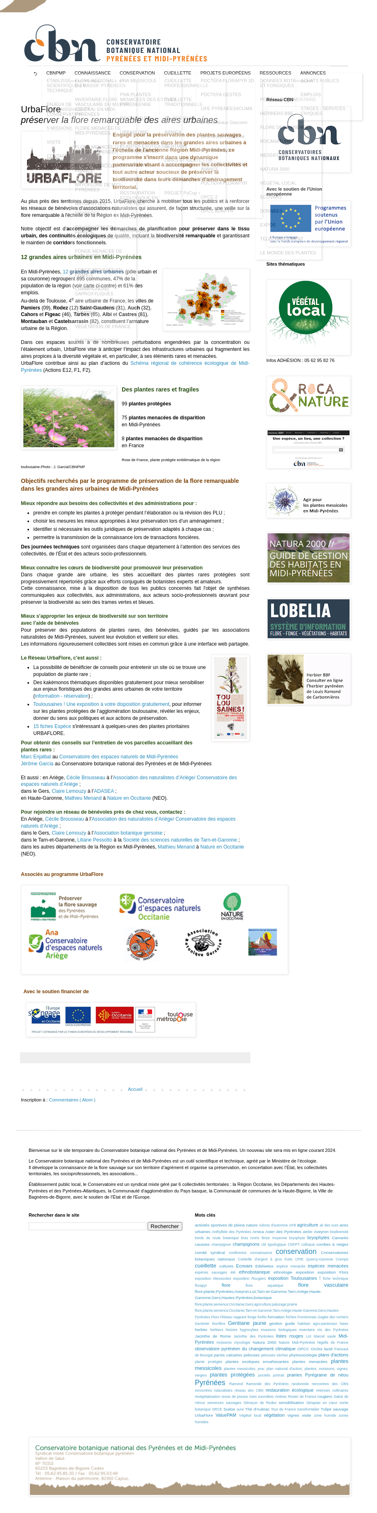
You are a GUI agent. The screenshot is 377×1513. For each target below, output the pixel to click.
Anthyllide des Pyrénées (231, 1232)
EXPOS (268, 230)
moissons (224, 1342)
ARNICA (173, 138)
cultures (226, 1266)
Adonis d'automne (273, 1225)
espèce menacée (290, 1266)
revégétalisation (207, 1397)
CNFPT (294, 1244)
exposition (305, 1272)
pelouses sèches (274, 1355)
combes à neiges (332, 1244)
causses (202, 1244)
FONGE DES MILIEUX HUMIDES (98, 316)
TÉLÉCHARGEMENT (282, 244)
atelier (308, 1232)
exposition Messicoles (213, 1278)
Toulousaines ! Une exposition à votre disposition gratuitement (101, 704)
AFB (292, 1225)
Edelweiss (264, 1266)
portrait (278, 1375)
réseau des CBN (249, 1390)
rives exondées (261, 1397)
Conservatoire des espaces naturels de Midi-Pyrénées (118, 757)
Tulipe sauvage (334, 1409)
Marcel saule (325, 1336)
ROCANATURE (135, 124)
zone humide (325, 1415)
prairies (294, 1374)
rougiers (325, 1396)
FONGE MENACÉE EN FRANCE (98, 278)
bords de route (208, 1238)
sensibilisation (291, 1402)
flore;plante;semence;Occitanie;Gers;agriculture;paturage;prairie (246, 1304)
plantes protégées (232, 1375)
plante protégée (209, 1362)
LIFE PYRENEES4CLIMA (226, 114)
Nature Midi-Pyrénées (297, 1342)
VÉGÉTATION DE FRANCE (103, 332)
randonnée (300, 1384)
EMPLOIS (311, 100)
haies (344, 1324)
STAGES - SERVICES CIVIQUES (323, 117)
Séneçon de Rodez (260, 1403)
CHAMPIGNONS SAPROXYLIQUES (94, 297)
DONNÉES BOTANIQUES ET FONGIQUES (286, 89)
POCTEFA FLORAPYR (224, 189)
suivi (240, 1409)
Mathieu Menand (83, 798)
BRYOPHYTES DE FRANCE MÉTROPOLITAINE (94, 238)
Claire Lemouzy (69, 791)
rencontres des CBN (330, 1384)
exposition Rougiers (249, 1278)
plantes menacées (309, 1361)
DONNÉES (271, 216)
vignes (294, 1415)
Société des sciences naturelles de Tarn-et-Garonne (180, 840)
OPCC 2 (209, 202)
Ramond (236, 1384)
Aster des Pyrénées (284, 1231)
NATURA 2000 (134, 222)
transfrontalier (308, 1409)
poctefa (264, 1375)
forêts (262, 1317)
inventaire (307, 1330)
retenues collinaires (332, 1390)
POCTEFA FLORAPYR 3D (227, 86)
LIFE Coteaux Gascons (224, 128)
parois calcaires (228, 1355)
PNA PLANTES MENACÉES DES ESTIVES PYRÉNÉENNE (148, 105)
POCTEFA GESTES (221, 100)
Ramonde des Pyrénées (267, 1384)
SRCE (217, 1409)
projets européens (225, 73)
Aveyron (321, 1231)
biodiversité (339, 1232)
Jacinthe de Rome (213, 1336)
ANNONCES (313, 73)
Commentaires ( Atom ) (72, 1099)
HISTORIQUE (134, 236)
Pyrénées (210, 1383)
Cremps (342, 1259)
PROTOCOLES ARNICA (188, 184)
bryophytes (318, 1237)
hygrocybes (249, 1330)
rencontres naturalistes (214, 1390)
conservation (296, 1251)
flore (226, 1285)
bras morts (250, 1238)
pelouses (251, 1355)
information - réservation (61, 696)
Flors (215, 1317)
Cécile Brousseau (85, 777)
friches (291, 1317)
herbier (201, 1329)
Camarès (340, 1237)
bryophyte (297, 1238)
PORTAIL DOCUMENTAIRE (288, 105)
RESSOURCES (275, 73)
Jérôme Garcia (37, 764)
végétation (274, 1415)
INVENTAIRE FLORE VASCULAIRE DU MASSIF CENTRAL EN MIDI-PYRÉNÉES (102, 113)
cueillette (205, 1266)
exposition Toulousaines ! (294, 1278)
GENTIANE (175, 152)
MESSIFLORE (134, 170)
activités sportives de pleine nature (226, 1225)
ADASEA (104, 791)
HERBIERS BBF (276, 119)
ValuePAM (226, 1415)
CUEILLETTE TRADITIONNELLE (183, 108)
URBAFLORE (134, 138)
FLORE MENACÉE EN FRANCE (98, 174)
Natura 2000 (265, 1342)
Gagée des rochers (333, 1317)
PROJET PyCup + (182, 198)
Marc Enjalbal (36, 757)
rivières (280, 1397)
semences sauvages (224, 1403)
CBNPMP (56, 73)
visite (306, 1415)
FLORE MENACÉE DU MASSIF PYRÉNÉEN (98, 155)
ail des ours (329, 1225)
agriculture (307, 1224)
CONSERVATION (137, 73)
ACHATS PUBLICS (320, 86)
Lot (308, 1336)
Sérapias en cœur (321, 1403)
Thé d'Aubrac (257, 1409)
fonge (252, 1317)
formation (276, 1317)
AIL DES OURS (180, 124)
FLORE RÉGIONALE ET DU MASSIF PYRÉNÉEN (100, 89)
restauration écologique (289, 1390)
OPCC (303, 1349)
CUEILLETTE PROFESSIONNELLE (186, 89)
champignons (246, 1244)
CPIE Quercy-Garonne (314, 1259)
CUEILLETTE (177, 73)
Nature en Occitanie (129, 798)
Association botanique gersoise (129, 833)
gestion (275, 1323)
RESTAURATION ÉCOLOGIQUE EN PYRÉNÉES (139, 203)
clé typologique (273, 1244)
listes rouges (289, 1335)
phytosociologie (303, 1355)
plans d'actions (333, 1354)
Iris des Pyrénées (332, 1330)
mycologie (242, 1342)
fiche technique (335, 1278)
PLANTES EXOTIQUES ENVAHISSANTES (144, 154)
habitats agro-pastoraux (317, 1324)
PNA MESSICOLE (138, 86)
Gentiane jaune (247, 1323)
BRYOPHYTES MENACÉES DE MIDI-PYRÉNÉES (97, 214)
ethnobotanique (254, 1272)
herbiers (216, 1330)
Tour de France (283, 1409)
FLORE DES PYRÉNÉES (285, 133)
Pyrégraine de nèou (326, 1374)
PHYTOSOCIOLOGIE (97, 346)
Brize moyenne (274, 1238)
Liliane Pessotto (94, 840)
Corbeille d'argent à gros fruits (265, 1259)
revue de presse (234, 1397)
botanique (231, 1238)
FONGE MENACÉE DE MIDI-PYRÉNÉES (98, 259)
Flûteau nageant (233, 1317)
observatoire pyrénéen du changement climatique (245, 1348)
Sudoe (229, 1409)
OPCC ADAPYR (217, 216)
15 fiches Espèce (52, 726)
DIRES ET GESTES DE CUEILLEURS (188, 168)
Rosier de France (302, 1397)
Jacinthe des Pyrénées (253, 1336)
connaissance (261, 1253)
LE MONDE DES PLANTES (288, 258)
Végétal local (250, 1415)
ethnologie (283, 1272)
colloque (308, 1244)
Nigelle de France (332, 1342)
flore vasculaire (323, 1285)
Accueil (135, 1089)
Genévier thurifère (210, 1324)
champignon (221, 1244)
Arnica (258, 1231)
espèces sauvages (211, 1272)
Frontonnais (307, 1317)
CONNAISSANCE (93, 73)
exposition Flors (333, 1272)
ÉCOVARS (271, 202)
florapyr (201, 1285)
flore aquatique (264, 1285)
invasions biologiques (279, 1330)
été (233, 1272)
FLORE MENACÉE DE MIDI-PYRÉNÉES (98, 136)
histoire (231, 1330)
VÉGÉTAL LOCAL (278, 189)
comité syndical (210, 1252)
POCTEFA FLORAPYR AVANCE (224, 172)
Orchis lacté (321, 1349)
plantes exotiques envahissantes (257, 1361)
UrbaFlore (204, 1415)
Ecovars (244, 1265)
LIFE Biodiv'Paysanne (223, 142)
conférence (238, 1253)
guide (290, 1323)
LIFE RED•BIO (215, 156)
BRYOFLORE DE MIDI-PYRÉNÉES (99, 193)
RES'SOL (129, 184)
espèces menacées (328, 1265)
